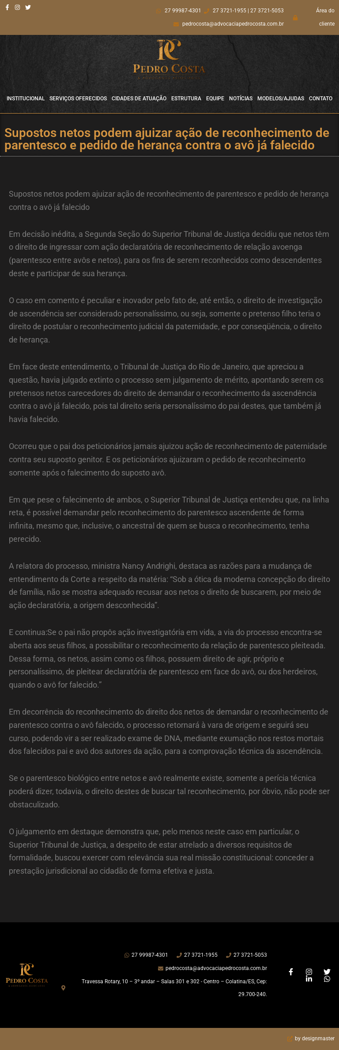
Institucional (26, 98)
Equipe (215, 98)
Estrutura (186, 98)
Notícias (240, 98)
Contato (320, 98)
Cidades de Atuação (139, 98)
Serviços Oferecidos (78, 98)
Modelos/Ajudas (280, 98)
